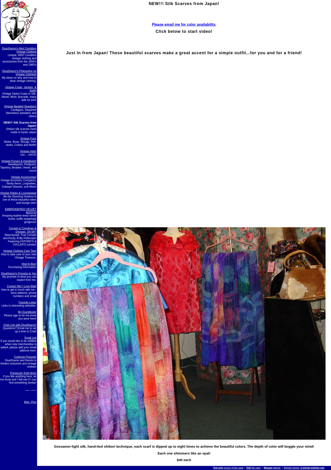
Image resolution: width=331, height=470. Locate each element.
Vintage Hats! (28, 151)
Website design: (304, 468)
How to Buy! (29, 264)
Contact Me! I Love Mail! (21, 286)
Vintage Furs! (28, 138)
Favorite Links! (27, 302)
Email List (30, 337)
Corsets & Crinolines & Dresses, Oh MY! (22, 230)
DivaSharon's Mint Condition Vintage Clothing (19, 50)
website (272, 468)
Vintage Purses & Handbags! (18, 161)
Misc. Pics (30, 402)
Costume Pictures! (25, 357)
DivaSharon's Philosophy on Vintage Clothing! (19, 73)
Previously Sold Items (23, 373)
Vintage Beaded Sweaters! (20, 106)
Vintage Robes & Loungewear (18, 193)
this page (253, 468)
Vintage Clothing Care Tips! (19, 251)
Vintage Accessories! (23, 177)
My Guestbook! (27, 312)
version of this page (228, 468)
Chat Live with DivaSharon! (19, 325)
